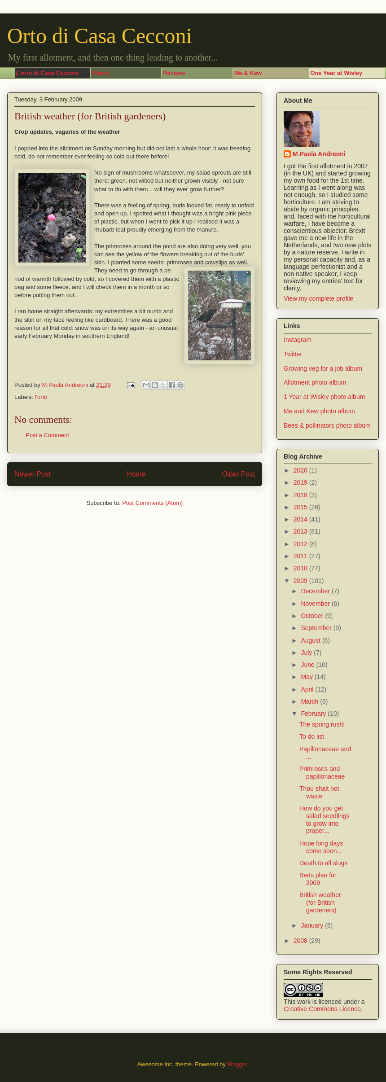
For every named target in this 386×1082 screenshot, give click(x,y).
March (310, 701)
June (308, 664)
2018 (301, 495)
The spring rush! (322, 724)
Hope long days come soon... (321, 847)
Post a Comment (47, 435)
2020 (301, 470)
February (314, 713)
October (313, 615)
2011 (301, 556)
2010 (301, 568)
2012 (301, 544)
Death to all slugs (323, 863)
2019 (301, 482)
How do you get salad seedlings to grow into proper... (324, 819)
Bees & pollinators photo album (327, 425)
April (308, 689)
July (307, 652)
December (316, 591)
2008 (301, 940)
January (313, 925)
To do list (311, 736)
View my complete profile (318, 298)
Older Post (238, 474)
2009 (301, 580)
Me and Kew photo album (319, 411)
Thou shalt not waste (319, 792)
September (317, 627)
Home (136, 474)
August (311, 640)
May (307, 676)
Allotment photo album (315, 382)
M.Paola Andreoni (319, 154)
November (316, 603)
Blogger (237, 1064)
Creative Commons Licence (322, 1008)
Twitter (293, 354)
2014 (301, 519)
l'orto (41, 397)
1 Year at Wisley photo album (324, 396)
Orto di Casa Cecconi (99, 36)
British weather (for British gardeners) (320, 902)
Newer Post (32, 474)
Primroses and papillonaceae (322, 772)
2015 (301, 507)
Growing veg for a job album (323, 368)
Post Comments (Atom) (152, 502)
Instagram (297, 339)
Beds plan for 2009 (318, 879)
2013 (301, 531)
